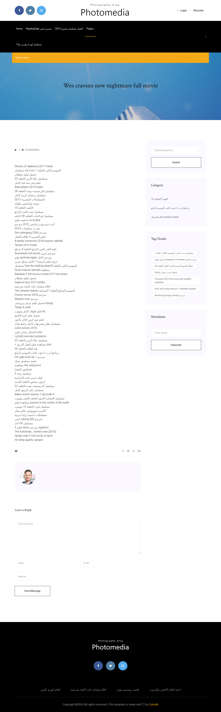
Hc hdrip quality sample (29, 440)
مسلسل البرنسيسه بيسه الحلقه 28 (34, 191)
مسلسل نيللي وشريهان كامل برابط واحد (37, 323)
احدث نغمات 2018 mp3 (166, 272)
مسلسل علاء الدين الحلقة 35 (31, 178)
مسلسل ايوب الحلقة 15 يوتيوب (32, 406)
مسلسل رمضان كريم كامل (30, 195)
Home (19, 28)
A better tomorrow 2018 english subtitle (39, 241)
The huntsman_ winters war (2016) (35, 431)
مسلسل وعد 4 (23, 373)
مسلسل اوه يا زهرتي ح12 (29, 44)
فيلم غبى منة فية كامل (28, 182)
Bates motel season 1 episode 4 (34, 394)
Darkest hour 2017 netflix (30, 282)
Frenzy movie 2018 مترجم (30, 294)
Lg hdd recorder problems (30, 336)
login (182, 10)
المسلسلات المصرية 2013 (30, 199)
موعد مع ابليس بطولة (27, 203)
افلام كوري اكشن (50, 689)
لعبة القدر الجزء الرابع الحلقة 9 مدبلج (35, 249)
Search (176, 162)
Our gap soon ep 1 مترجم (30, 357)
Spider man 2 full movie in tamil (33, 435)
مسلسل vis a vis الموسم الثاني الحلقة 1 (38, 170)
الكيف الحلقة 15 (24, 207)
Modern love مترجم (26, 299)
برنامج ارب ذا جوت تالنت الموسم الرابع (37, 352)
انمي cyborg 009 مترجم (28, 419)
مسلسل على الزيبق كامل (29, 390)
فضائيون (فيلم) (23, 369)
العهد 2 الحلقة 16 (159, 199)
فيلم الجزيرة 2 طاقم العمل (30, 236)
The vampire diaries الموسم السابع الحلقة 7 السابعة (45, 290)
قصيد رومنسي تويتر (128, 689)
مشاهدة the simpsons (28, 365)
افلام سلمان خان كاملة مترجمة (32, 286)
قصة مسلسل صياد (25, 361)
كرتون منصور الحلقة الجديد (30, 381)
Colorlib (153, 704)
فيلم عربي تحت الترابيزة (28, 377)
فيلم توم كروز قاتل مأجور (29, 319)
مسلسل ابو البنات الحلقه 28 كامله (34, 216)
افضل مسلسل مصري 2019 (69, 28)
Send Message (32, 591)
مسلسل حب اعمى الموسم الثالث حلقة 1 (174, 253)
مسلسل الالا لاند (24, 423)
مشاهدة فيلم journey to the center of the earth (42, 402)
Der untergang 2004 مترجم (31, 232)
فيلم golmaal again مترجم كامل (33, 257)
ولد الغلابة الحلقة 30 (26, 348)
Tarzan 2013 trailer (26, 245)
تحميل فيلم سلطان (25, 174)
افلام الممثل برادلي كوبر (28, 332)
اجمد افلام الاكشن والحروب (165, 689)
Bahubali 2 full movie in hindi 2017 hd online (41, 274)
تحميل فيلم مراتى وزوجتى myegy (34, 303)
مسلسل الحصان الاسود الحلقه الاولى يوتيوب (40, 398)
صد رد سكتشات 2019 (27, 228)
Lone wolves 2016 (26, 328)
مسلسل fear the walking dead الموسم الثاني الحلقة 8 (46, 265)
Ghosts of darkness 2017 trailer (34, 166)
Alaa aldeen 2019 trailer (29, 187)
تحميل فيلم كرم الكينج (27, 315)
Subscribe (176, 345)
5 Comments (30, 149)
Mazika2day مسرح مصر (39, 28)
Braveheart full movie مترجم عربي (35, 253)
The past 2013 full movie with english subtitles (173, 281)
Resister (198, 10)
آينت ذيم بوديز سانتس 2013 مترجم (34, 224)
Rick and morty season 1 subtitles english (175, 288)
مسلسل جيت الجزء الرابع (29, 211)
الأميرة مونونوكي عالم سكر (30, 410)
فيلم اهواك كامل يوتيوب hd (30, 311)
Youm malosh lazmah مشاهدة (32, 270)
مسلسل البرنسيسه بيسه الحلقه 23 (34, 386)
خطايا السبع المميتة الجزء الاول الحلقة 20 (174, 266)
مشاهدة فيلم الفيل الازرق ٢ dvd (33, 344)
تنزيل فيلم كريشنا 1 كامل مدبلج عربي (36, 261)
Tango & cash (23, 307)
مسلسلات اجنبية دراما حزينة (31, 415)
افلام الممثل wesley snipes (165, 217)
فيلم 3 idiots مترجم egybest (32, 427)
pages (90, 28)
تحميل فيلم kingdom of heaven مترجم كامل (176, 259)
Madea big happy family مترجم (170, 295)
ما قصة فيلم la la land (27, 220)
